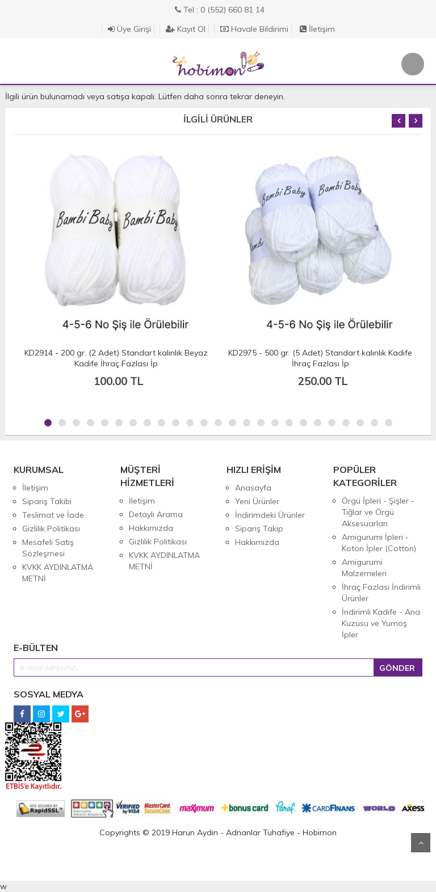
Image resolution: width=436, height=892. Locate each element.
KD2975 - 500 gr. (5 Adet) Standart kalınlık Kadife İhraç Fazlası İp (320, 358)
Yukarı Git (420, 842)
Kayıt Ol (186, 29)
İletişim (317, 29)
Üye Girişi (129, 29)
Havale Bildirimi (254, 29)
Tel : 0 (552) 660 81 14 (220, 10)
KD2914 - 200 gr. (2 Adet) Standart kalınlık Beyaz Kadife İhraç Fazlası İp (116, 358)
